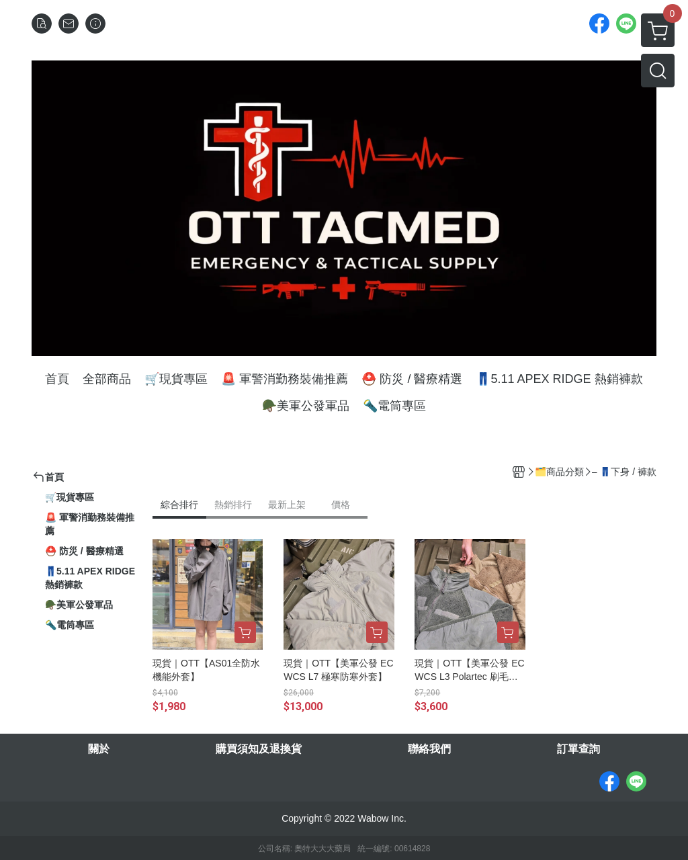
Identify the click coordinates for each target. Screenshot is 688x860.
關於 (99, 749)
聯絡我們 (429, 749)
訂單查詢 (578, 749)
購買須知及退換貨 (259, 749)
